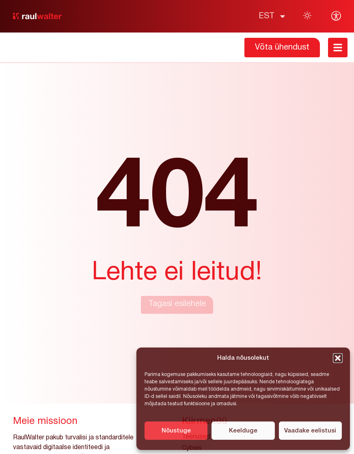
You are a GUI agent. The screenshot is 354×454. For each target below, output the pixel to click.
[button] (338, 358)
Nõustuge (176, 431)
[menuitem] (273, 16)
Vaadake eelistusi (310, 431)
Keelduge (243, 431)
